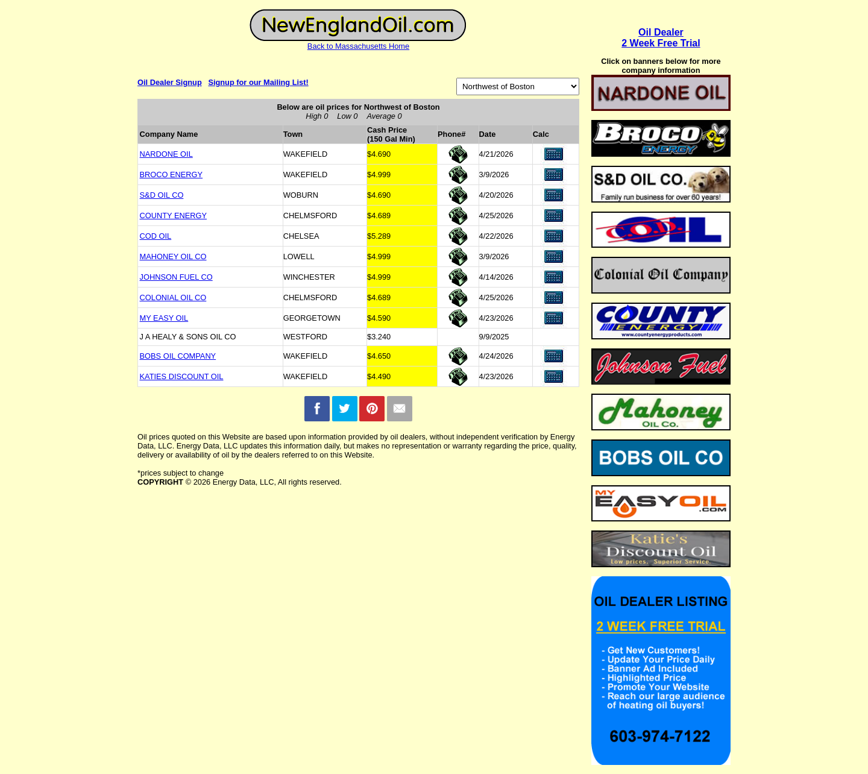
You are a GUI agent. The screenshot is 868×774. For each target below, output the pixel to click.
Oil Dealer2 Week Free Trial (660, 37)
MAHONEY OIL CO (173, 256)
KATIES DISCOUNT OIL (182, 376)
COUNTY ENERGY (173, 215)
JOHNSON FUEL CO (176, 277)
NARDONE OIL (166, 154)
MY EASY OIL (164, 317)
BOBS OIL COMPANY (178, 355)
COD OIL (156, 236)
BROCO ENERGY (171, 174)
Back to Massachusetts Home (358, 46)
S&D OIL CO (162, 195)
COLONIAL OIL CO (173, 297)
